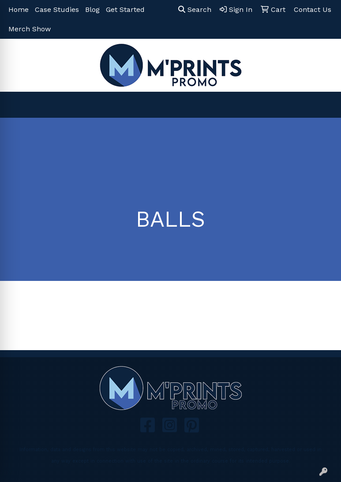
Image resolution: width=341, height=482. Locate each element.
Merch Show (29, 29)
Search (194, 9)
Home (18, 9)
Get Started (125, 9)
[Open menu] (323, 105)
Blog (92, 9)
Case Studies (57, 9)
